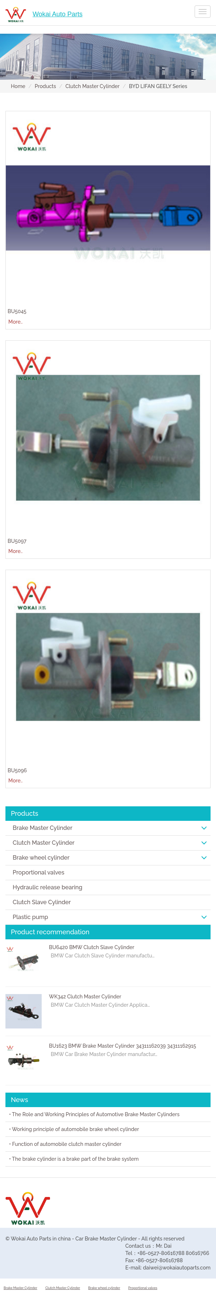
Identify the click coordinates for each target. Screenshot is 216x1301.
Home (18, 86)
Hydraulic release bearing (47, 887)
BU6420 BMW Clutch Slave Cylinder (91, 947)
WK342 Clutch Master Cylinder (85, 996)
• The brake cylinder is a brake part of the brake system (74, 1159)
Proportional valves (39, 872)
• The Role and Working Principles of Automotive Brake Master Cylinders (94, 1114)
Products (45, 86)
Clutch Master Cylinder (93, 86)
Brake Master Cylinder (110, 827)
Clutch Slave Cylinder (42, 902)
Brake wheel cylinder (110, 857)
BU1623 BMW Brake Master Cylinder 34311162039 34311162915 (122, 1046)
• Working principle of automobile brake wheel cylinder (74, 1129)
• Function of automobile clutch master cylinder (65, 1144)
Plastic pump (110, 917)
